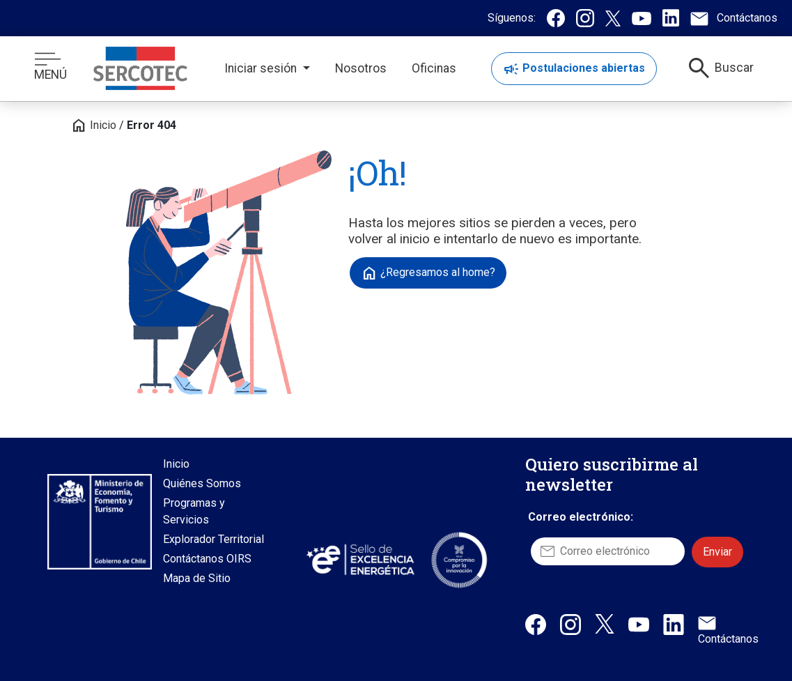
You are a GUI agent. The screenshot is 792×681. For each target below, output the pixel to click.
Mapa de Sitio (197, 578)
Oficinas (434, 68)
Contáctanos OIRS (207, 558)
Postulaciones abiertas (574, 69)
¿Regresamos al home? (428, 273)
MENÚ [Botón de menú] (50, 67)
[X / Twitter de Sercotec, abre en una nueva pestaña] (604, 622)
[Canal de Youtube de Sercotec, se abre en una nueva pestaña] (641, 18)
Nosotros (361, 68)
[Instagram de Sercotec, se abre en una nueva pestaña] (585, 18)
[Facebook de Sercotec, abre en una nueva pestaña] (535, 623)
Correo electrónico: (580, 516)
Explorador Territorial (213, 539)
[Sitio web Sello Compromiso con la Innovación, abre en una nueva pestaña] (459, 560)
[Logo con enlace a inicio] (140, 68)
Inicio (93, 125)
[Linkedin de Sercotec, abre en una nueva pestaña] (673, 623)
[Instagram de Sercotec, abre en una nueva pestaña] (570, 623)
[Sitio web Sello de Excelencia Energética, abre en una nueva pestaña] (359, 559)
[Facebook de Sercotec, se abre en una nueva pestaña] (556, 18)
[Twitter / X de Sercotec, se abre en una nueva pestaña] (613, 18)
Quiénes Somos (202, 483)
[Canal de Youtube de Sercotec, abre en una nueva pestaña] (638, 623)
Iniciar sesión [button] (262, 68)
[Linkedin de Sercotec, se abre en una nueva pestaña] (670, 17)
